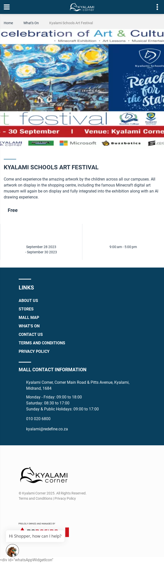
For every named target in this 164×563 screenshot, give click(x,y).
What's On (31, 23)
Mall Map (29, 317)
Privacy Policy (34, 351)
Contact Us (31, 334)
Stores (26, 309)
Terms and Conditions (42, 343)
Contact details (154, 7)
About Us (28, 300)
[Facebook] (22, 510)
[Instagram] (31, 510)
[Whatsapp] (40, 510)
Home (8, 23)
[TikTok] (49, 510)
